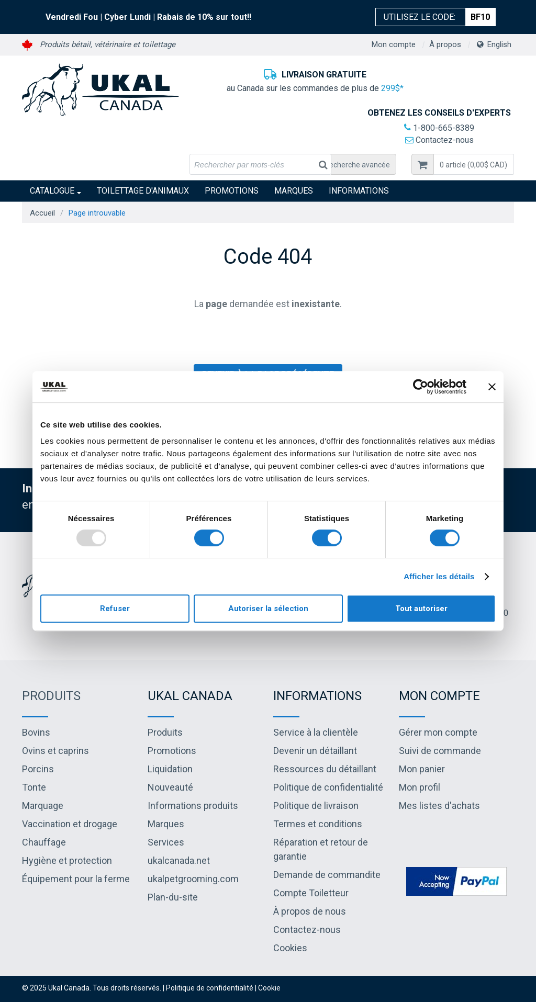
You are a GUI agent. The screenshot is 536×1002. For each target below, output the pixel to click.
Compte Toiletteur (311, 892)
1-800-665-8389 (439, 128)
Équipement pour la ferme (76, 878)
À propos (445, 44)
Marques (293, 191)
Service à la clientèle (315, 732)
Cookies (290, 947)
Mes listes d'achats (439, 805)
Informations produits (193, 805)
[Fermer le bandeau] (492, 386)
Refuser (115, 608)
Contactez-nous (439, 140)
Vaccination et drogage (69, 823)
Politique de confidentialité (328, 787)
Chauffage (44, 842)
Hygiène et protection (67, 860)
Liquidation (170, 768)
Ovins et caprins (55, 750)
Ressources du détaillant (324, 768)
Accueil (42, 213)
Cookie (269, 988)
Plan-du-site (173, 897)
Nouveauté (170, 787)
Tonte (34, 787)
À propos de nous (309, 911)
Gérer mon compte (438, 732)
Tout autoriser (421, 608)
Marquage (42, 805)
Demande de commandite (327, 874)
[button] (473, 164)
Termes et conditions (317, 823)
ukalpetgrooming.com (193, 878)
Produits (51, 696)
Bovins (36, 732)
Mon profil (419, 787)
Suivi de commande (440, 750)
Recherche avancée (357, 165)
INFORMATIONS (359, 191)
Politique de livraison (316, 805)
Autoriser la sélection (268, 608)
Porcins (38, 768)
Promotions (232, 191)
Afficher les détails (439, 576)
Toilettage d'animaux (143, 191)
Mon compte (394, 44)
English (499, 44)
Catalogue (55, 191)
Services (166, 842)
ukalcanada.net (179, 860)
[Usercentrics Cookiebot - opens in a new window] (420, 387)
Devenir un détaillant (315, 750)
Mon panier (422, 768)
